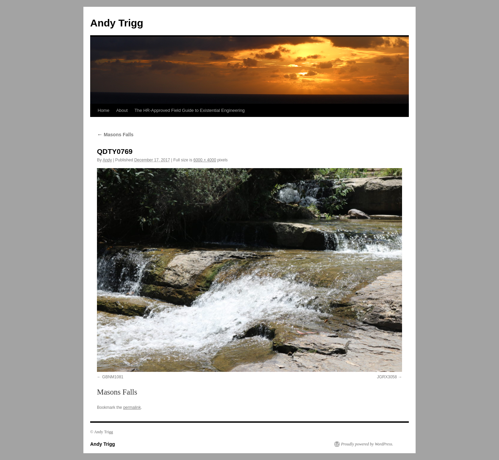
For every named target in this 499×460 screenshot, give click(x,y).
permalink (132, 407)
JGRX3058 (387, 377)
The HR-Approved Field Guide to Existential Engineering (190, 110)
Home (103, 110)
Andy (107, 160)
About (122, 110)
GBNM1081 (112, 377)
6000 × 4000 (204, 160)
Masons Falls (115, 134)
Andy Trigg (116, 22)
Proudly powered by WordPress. (367, 444)
